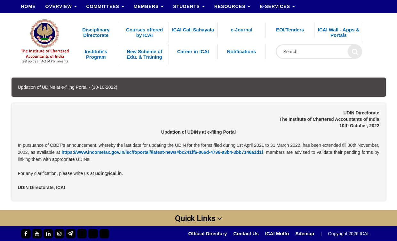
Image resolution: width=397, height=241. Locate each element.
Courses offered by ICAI (144, 32)
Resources (232, 6)
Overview (61, 6)
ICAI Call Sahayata (193, 29)
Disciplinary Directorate (95, 32)
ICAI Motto (277, 233)
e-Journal (241, 29)
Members (148, 6)
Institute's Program (96, 54)
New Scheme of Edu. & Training (144, 54)
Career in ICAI (193, 51)
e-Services (277, 6)
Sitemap (305, 233)
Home (28, 6)
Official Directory (207, 233)
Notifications (241, 51)
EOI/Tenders (290, 29)
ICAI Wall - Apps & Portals (339, 32)
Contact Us (245, 233)
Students (188, 6)
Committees (105, 6)
